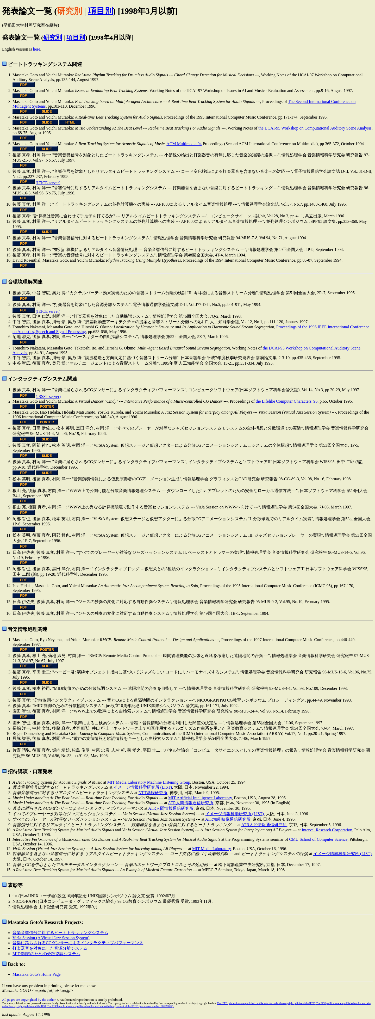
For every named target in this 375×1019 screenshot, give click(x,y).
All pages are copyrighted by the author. (29, 1000)
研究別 (52, 37)
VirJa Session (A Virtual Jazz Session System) (51, 938)
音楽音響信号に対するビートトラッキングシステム (60, 932)
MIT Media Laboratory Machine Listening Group (148, 782)
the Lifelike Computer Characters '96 (286, 401)
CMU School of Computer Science (318, 839)
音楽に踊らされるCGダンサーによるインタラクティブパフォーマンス (77, 943)
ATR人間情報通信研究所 (190, 803)
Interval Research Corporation (327, 830)
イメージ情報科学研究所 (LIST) (143, 787)
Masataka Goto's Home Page (36, 974)
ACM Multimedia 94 (184, 144)
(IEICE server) (48, 183)
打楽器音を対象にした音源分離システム (50, 948)
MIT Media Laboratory (211, 848)
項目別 (100, 11)
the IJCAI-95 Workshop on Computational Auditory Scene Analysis (314, 128)
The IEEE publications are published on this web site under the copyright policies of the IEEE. (266, 1003)
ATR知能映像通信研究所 (228, 819)
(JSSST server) (48, 396)
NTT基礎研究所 (153, 792)
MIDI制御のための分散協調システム (46, 954)
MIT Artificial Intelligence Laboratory (200, 798)
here (36, 49)
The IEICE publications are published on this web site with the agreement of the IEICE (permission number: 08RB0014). (110, 1006)
